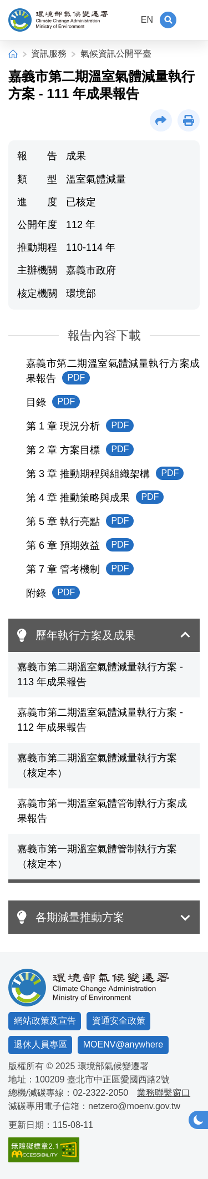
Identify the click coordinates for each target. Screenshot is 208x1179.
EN (147, 19)
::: (126, 19)
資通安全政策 (118, 1020)
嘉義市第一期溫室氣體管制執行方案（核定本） (97, 856)
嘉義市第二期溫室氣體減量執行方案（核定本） (97, 765)
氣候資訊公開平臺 (115, 53)
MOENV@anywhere (123, 1044)
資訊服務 (49, 53)
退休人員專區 (40, 1044)
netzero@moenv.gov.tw (134, 1106)
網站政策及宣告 (45, 1020)
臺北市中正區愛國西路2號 (118, 1079)
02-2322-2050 (100, 1092)
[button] (168, 20)
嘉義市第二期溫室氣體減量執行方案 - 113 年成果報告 (100, 674)
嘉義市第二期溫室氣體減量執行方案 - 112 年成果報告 (100, 720)
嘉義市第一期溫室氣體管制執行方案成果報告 (102, 811)
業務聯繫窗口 (163, 1092)
